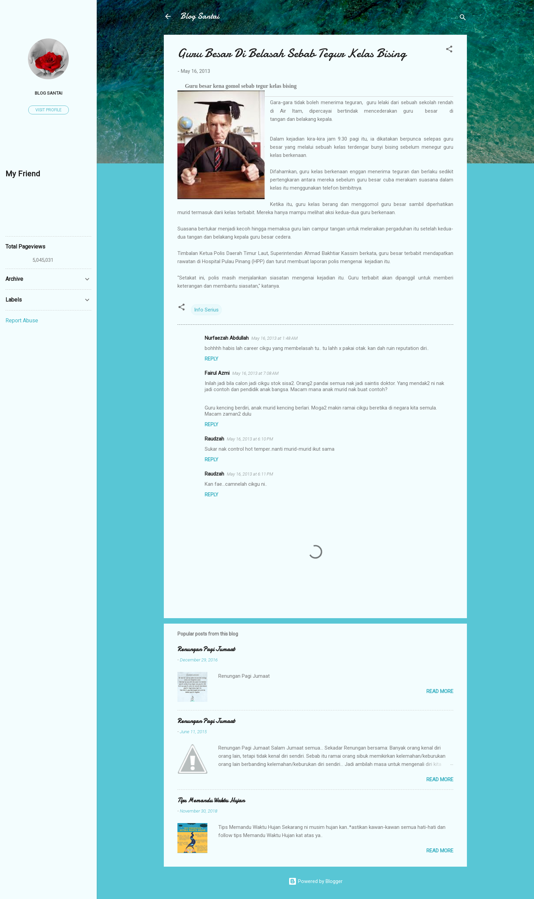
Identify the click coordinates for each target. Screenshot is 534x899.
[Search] (463, 18)
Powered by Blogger (315, 881)
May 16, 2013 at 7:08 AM (255, 373)
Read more (439, 691)
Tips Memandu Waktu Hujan (211, 800)
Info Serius (206, 310)
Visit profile (48, 110)
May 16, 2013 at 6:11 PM (250, 474)
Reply (211, 359)
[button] (449, 50)
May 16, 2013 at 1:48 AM (274, 338)
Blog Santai (199, 16)
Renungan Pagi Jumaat (206, 649)
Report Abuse (21, 320)
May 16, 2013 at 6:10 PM (250, 439)
